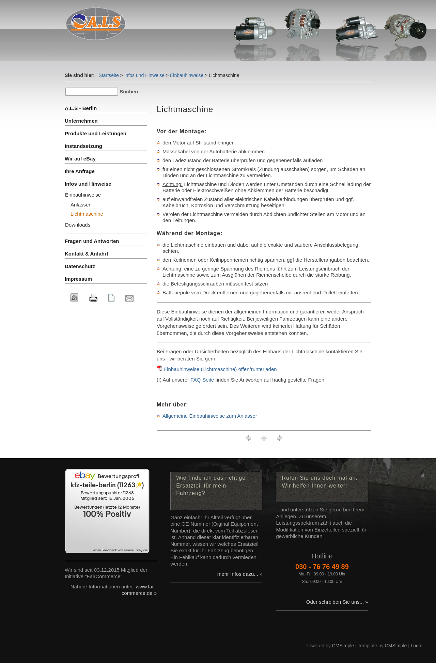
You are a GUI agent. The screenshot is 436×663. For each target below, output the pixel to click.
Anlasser (80, 204)
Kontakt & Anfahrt (86, 254)
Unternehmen (81, 121)
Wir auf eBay (80, 158)
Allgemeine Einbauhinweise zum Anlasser (209, 416)
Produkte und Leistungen (95, 133)
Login (416, 645)
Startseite (109, 75)
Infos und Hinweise (144, 75)
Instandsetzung (83, 146)
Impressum (78, 279)
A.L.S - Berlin (81, 108)
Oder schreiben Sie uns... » (337, 602)
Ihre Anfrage (80, 171)
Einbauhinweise (186, 75)
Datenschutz (80, 266)
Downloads (77, 225)
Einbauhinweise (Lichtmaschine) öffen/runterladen (220, 369)
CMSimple (343, 645)
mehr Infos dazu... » (240, 574)
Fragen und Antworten (92, 241)
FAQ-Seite (202, 380)
